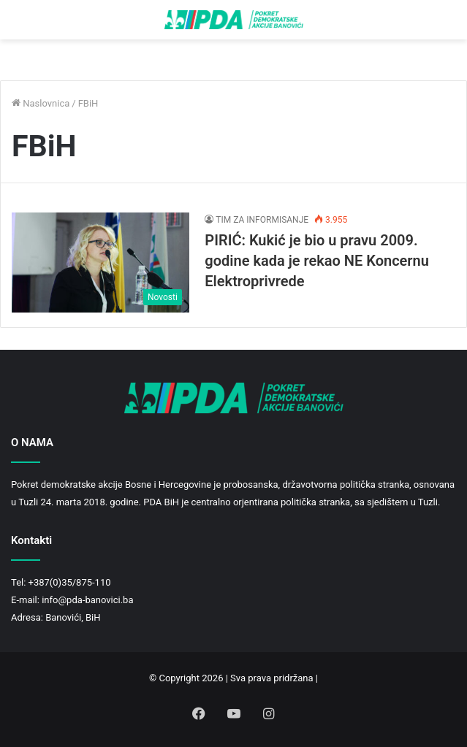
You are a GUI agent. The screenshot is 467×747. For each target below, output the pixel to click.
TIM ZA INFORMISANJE (262, 220)
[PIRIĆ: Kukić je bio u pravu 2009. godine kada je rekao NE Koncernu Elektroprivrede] (100, 262)
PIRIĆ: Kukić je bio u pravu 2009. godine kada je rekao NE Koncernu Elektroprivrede (317, 260)
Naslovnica (40, 103)
